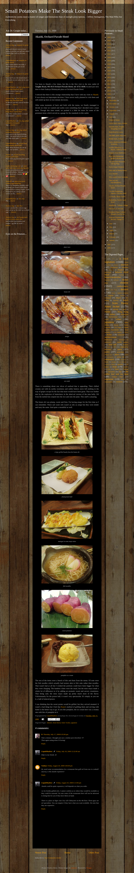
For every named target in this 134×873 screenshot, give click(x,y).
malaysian (121, 335)
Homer (107, 312)
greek (124, 309)
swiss (109, 369)
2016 (109, 71)
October (112, 107)
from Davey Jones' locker (61, 723)
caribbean (116, 280)
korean (116, 325)
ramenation (109, 359)
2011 (109, 87)
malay (109, 335)
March (111, 234)
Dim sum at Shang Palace (118, 170)
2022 (109, 51)
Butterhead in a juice (116, 132)
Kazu (63, 707)
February (112, 237)
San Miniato (122, 362)
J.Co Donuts (113, 174)
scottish (107, 364)
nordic (109, 347)
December (113, 100)
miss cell (112, 344)
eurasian (122, 295)
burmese (107, 280)
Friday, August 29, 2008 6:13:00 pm (68, 783)
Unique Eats (117, 377)
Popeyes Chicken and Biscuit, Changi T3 (116, 218)
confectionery (122, 286)
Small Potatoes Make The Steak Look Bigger (53, 11)
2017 (109, 67)
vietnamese (108, 382)
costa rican (113, 289)
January (112, 240)
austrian (111, 270)
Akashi (95, 95)
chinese (124, 282)
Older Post (94, 852)
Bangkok (121, 270)
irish (124, 317)
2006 (109, 248)
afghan (126, 262)
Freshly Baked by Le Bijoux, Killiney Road (117, 148)
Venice (123, 379)
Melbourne (108, 340)
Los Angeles (118, 332)
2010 (109, 91)
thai (120, 372)
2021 (109, 54)
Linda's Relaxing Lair (13, 166)
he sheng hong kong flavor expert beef (16, 111)
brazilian (121, 275)
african (109, 265)
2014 (109, 77)
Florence (115, 300)
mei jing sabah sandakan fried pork (17, 122)
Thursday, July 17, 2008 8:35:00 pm (55, 734)
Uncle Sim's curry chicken (118, 123)
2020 (109, 57)
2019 (109, 61)
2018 (109, 64)
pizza (117, 354)
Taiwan (125, 369)
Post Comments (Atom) (53, 858)
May (111, 227)
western (119, 382)
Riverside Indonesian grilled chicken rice (116, 157)
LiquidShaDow (46, 751)
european (108, 298)
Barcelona (108, 272)
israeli (106, 319)
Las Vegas (117, 327)
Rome (106, 362)
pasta (120, 349)
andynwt (74, 868)
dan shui (22, 199)
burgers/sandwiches (113, 277)
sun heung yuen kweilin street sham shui (16, 218)
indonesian (124, 314)
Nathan (44, 766)
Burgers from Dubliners (117, 153)
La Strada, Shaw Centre (117, 196)
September (113, 110)
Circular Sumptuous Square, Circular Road (117, 192)
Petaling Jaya (108, 354)
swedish (125, 367)
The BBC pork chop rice (117, 135)
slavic (113, 364)
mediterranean (111, 337)
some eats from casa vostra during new (17, 167)
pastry (107, 352)
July (111, 117)
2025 (109, 41)
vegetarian (109, 379)
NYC (114, 347)
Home (67, 852)
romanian (123, 359)
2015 (109, 74)
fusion (107, 309)
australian (125, 267)
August (112, 114)
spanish (120, 364)
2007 (109, 244)
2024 (109, 44)
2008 (109, 97)
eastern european (123, 293)
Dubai (113, 293)
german (115, 309)
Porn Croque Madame (116, 167)
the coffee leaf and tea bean (116, 372)
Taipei (117, 369)
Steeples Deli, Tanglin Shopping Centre (116, 128)
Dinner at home (114, 120)
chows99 (9, 181)
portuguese (110, 357)
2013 (109, 81)
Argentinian (114, 267)
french (125, 300)
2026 (109, 37)
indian (112, 314)
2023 (109, 47)
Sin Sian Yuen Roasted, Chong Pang (117, 163)
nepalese (125, 345)
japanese (74, 723)
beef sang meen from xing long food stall (17, 88)
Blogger (89, 868)
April (111, 230)
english (110, 295)
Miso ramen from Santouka (118, 177)
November (113, 104)
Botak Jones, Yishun (116, 139)
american (124, 265)
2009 (109, 94)
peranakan (120, 352)
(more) (8, 55)
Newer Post (40, 852)
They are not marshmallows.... (116, 181)
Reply (43, 744)
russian (113, 362)
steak (114, 367)
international (113, 317)
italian (118, 319)
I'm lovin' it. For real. (116, 209)
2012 (109, 84)
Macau (126, 332)
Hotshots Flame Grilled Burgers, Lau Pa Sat (117, 213)
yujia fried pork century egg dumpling (15, 182)
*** (113, 259)
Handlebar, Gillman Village (118, 205)
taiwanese (111, 372)
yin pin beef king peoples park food (16, 144)
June (111, 224)
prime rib (120, 357)
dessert (49, 723)
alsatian (116, 265)
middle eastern (122, 342)
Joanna (8, 155)
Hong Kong (123, 312)
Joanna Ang (10, 45)
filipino (118, 298)
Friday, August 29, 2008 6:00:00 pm (60, 766)
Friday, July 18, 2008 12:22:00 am (68, 751)
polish (126, 354)
